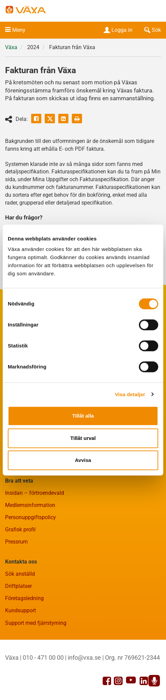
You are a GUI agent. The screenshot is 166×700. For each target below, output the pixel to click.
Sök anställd (20, 574)
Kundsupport (20, 610)
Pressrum (16, 541)
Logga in (117, 30)
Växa (11, 47)
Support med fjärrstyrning (35, 623)
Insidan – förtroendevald (34, 493)
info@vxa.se (84, 657)
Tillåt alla (83, 416)
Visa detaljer (130, 394)
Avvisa (83, 460)
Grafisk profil (20, 529)
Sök (152, 30)
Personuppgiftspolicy (30, 517)
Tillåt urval (83, 438)
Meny (18, 30)
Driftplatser (18, 586)
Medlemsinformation (30, 505)
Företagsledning (24, 598)
